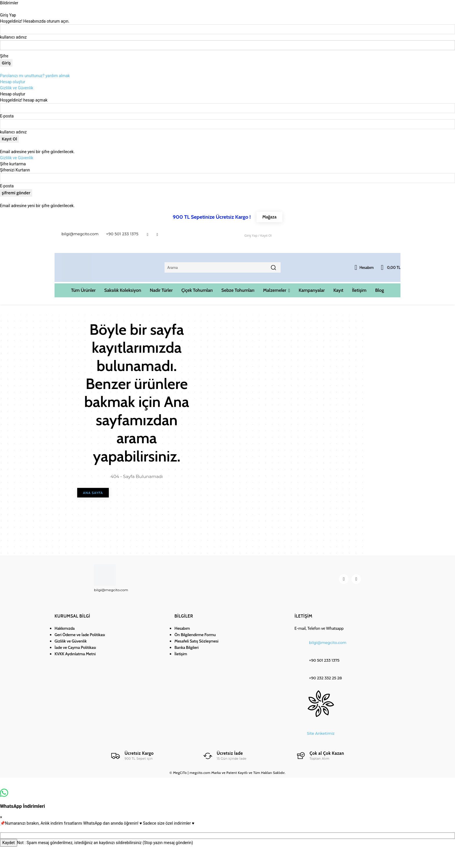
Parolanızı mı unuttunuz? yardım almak (35, 75)
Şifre (4, 56)
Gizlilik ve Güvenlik (16, 88)
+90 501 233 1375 (122, 233)
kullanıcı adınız (13, 37)
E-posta (7, 116)
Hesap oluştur (12, 81)
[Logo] (131, 756)
